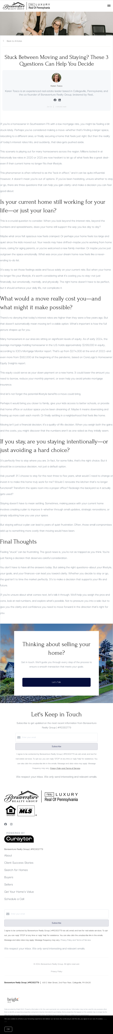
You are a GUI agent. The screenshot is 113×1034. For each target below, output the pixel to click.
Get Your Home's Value (19, 892)
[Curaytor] (19, 842)
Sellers (8, 884)
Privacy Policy (56, 971)
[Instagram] (11, 824)
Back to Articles (14, 41)
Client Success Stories (18, 863)
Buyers (8, 877)
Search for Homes (16, 870)
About (8, 855)
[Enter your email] (59, 737)
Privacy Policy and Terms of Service (65, 768)
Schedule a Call (14, 899)
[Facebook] (5, 824)
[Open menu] (108, 5)
